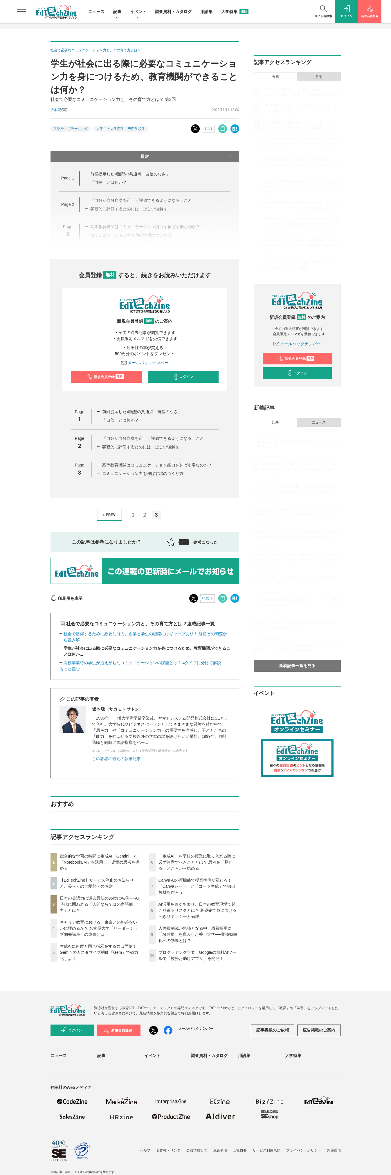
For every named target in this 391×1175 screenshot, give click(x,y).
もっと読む (70, 669)
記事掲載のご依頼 (272, 1030)
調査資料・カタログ (173, 11)
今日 (275, 77)
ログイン (182, 377)
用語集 (206, 11)
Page (67, 178)
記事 (117, 12)
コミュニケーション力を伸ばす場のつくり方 (142, 473)
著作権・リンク (168, 1150)
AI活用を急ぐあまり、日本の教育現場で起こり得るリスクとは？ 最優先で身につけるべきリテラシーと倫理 (197, 910)
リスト (208, 129)
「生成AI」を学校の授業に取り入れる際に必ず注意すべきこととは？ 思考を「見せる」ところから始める (196, 862)
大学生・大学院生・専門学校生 (120, 129)
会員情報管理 (196, 1150)
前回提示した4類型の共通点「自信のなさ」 (130, 174)
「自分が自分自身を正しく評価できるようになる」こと (153, 438)
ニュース (96, 11)
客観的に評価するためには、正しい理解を (140, 446)
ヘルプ (145, 1150)
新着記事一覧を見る (297, 665)
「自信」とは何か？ (108, 182)
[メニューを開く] (21, 11)
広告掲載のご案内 (319, 1030)
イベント (138, 12)
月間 (318, 77)
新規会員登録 (105, 377)
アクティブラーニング (70, 129)
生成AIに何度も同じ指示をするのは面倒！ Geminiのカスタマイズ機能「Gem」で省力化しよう (99, 952)
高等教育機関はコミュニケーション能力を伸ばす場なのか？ (157, 465)
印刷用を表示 (67, 598)
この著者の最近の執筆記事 (116, 758)
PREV (108, 515)
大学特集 (234, 11)
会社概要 (240, 1150)
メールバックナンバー (145, 362)
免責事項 (220, 1150)
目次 (187, 156)
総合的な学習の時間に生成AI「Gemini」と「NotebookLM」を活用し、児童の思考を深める (100, 862)
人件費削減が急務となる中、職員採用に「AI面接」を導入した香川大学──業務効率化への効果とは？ (197, 934)
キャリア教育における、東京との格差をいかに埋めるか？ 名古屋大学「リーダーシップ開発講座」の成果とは (99, 928)
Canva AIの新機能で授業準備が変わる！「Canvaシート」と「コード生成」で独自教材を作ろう (196, 886)
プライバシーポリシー (303, 1150)
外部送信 (334, 1150)
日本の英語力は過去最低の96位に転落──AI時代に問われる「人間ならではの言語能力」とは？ (99, 904)
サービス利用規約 (266, 1150)
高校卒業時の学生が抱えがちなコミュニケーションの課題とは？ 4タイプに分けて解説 (142, 662)
